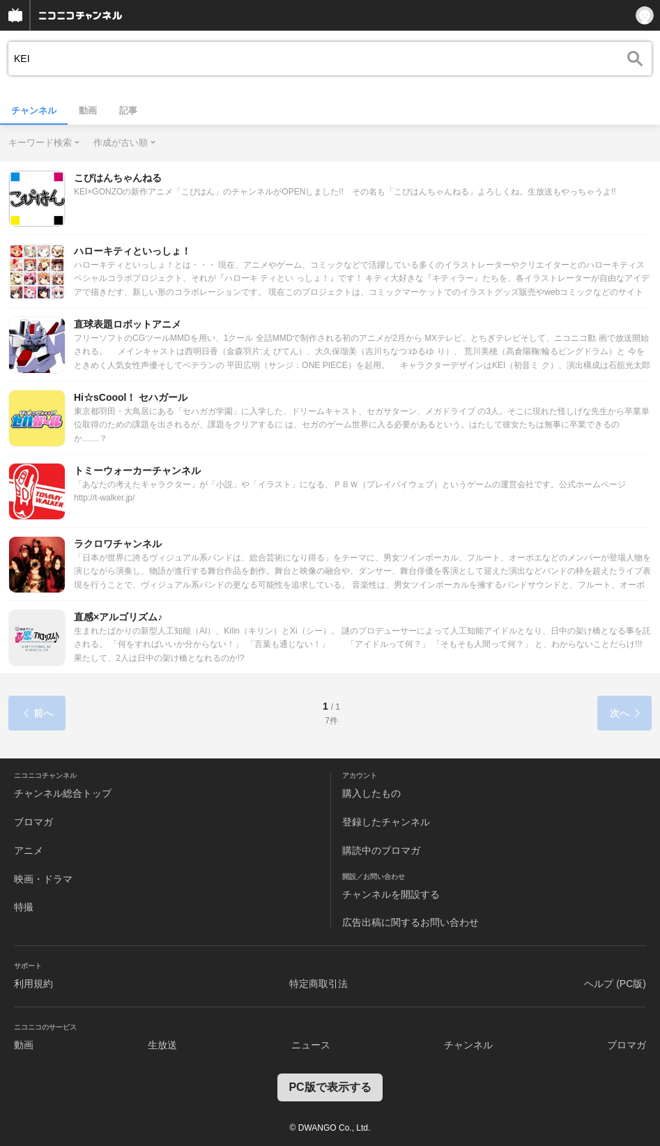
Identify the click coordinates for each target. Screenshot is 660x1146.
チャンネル (33, 110)
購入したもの (371, 793)
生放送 (162, 1044)
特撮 (23, 906)
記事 (128, 110)
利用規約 (33, 983)
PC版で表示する (330, 1087)
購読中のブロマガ (381, 850)
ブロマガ (33, 821)
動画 (88, 110)
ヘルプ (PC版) (615, 983)
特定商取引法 (318, 983)
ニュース (310, 1044)
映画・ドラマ (43, 879)
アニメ (28, 850)
